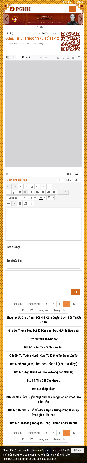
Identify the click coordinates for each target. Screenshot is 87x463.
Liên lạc (67, 2)
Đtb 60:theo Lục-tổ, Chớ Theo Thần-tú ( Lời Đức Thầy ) (43, 364)
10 (74, 303)
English (79, 2)
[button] (73, 9)
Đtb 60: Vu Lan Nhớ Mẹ (44, 339)
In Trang (7, 173)
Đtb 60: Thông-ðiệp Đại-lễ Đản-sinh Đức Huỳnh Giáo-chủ (43, 330)
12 (31, 310)
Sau (54, 33)
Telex (68, 180)
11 (23, 310)
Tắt (60, 180)
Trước (45, 33)
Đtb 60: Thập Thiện (43, 389)
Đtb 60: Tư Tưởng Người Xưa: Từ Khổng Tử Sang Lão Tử (43, 355)
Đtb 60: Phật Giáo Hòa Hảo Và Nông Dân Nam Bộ (43, 372)
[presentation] (33, 279)
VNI (76, 180)
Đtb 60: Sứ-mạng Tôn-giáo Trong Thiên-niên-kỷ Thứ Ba (43, 423)
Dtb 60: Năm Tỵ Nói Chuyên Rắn (43, 347)
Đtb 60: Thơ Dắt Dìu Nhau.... (44, 380)
